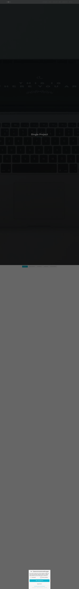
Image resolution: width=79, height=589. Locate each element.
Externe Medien (44, 576)
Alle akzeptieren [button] (39, 580)
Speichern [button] (39, 583)
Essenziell (33, 576)
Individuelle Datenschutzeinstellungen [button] (39, 585)
